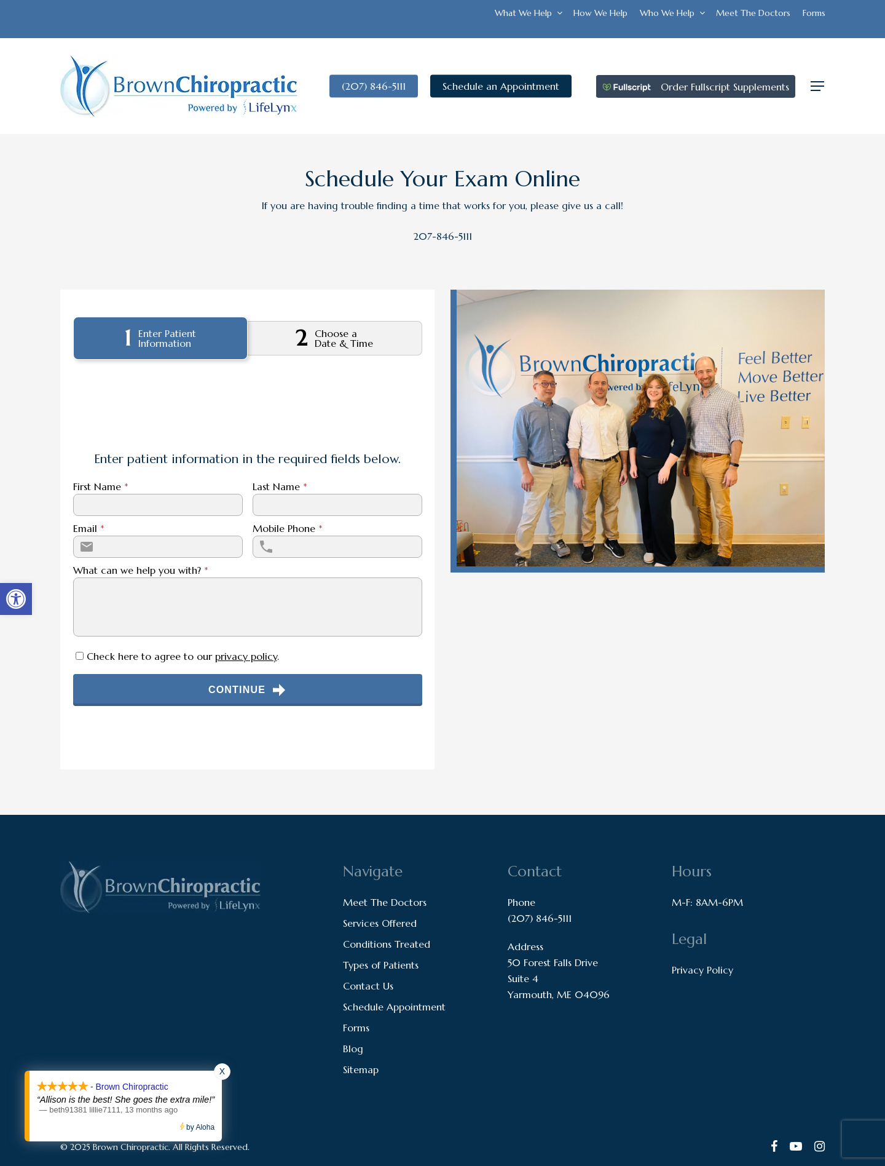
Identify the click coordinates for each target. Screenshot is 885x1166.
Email (88, 528)
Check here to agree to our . (183, 656)
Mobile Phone (288, 528)
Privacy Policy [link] (702, 970)
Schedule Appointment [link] (394, 1007)
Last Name (280, 486)
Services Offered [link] (380, 923)
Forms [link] (356, 1027)
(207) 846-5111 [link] (540, 918)
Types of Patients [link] (381, 965)
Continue (247, 690)
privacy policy (246, 656)
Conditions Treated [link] (386, 944)
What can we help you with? (140, 570)
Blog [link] (353, 1048)
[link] (16, 599)
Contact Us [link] (368, 986)
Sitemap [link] (361, 1069)
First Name (100, 486)
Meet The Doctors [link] (385, 902)
